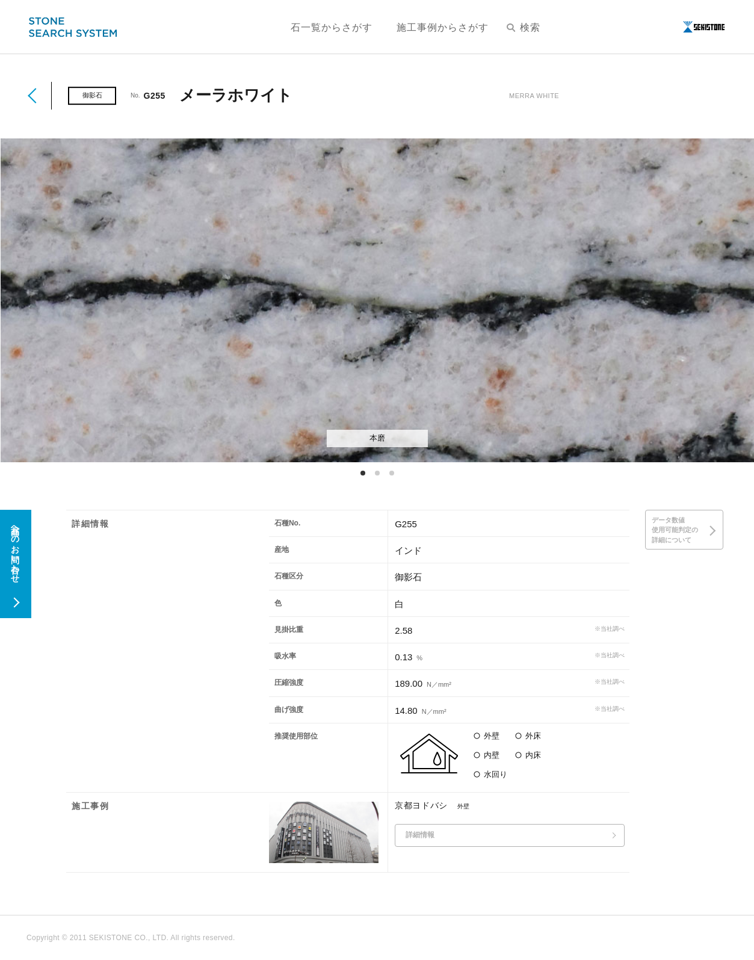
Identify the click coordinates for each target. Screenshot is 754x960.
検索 (523, 27)
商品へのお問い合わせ (15, 549)
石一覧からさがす (331, 27)
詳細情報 (420, 835)
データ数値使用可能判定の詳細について (675, 529)
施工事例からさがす (443, 27)
